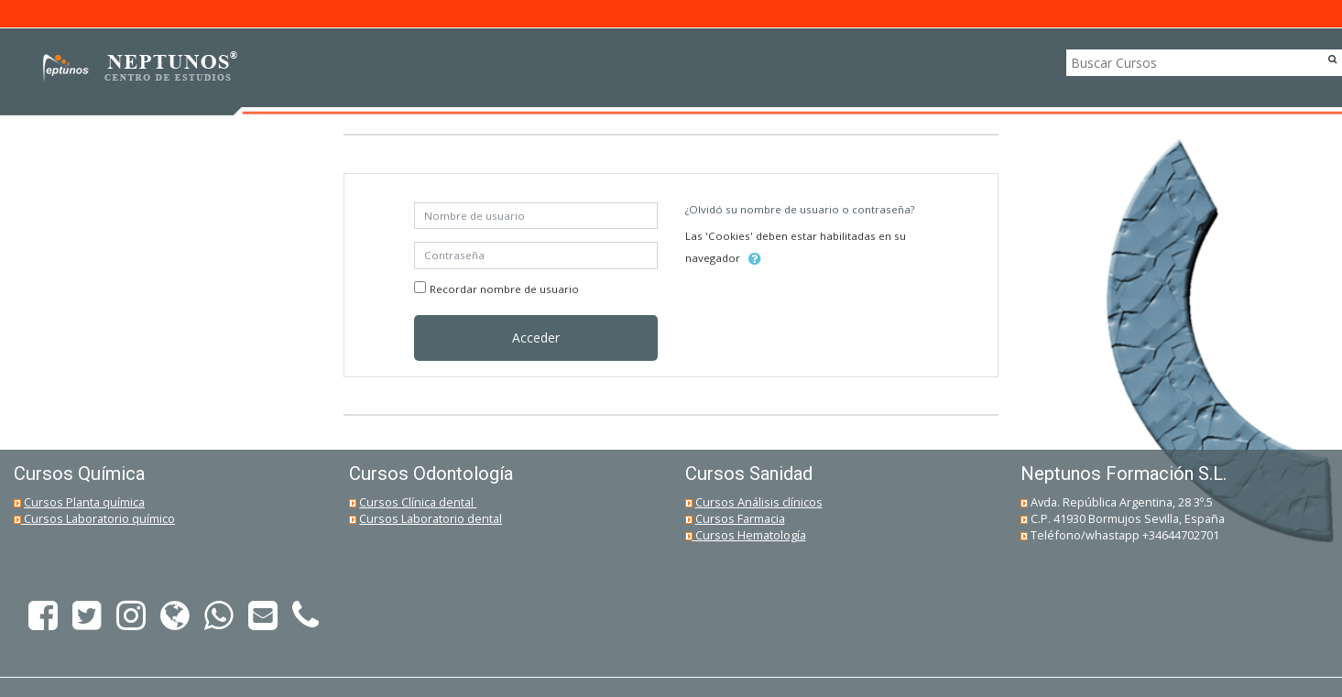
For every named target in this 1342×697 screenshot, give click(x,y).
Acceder (536, 337)
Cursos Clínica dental (417, 502)
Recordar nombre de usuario (504, 289)
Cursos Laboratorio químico (99, 518)
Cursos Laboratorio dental (430, 518)
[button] (754, 259)
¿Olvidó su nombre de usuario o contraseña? (799, 209)
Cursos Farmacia (740, 518)
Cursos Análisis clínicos (759, 502)
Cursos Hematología (750, 535)
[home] (134, 68)
